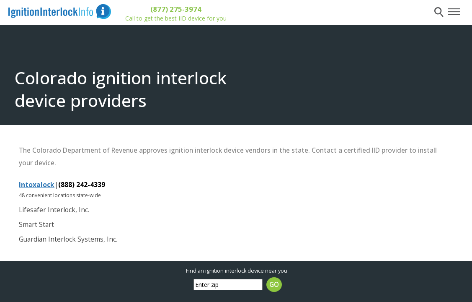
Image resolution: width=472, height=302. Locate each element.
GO (274, 284)
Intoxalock (36, 184)
